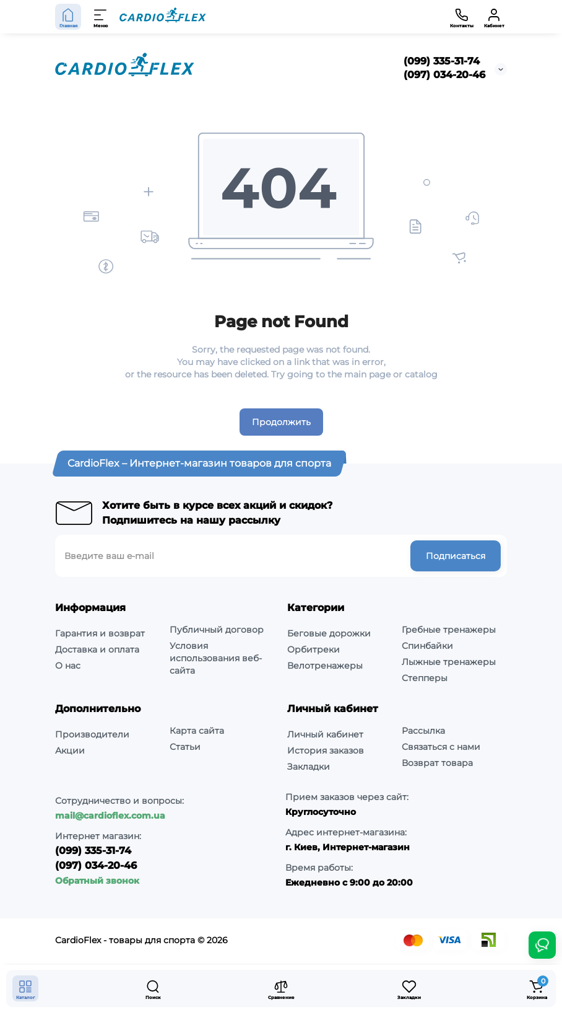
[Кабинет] (494, 17)
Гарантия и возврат (100, 633)
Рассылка (423, 730)
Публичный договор (217, 629)
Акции (70, 750)
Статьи (185, 746)
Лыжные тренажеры (449, 661)
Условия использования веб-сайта (216, 658)
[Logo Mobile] (162, 16)
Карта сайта (197, 730)
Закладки (308, 766)
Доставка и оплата (97, 649)
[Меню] (101, 17)
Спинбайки (427, 645)
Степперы (424, 678)
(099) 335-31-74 (442, 61)
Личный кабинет (325, 734)
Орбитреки (313, 649)
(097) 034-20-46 (444, 75)
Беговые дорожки (329, 633)
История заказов (325, 750)
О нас (67, 665)
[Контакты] (462, 17)
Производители (92, 734)
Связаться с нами (441, 746)
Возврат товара (437, 762)
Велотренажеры (325, 665)
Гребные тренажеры (449, 629)
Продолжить (281, 422)
